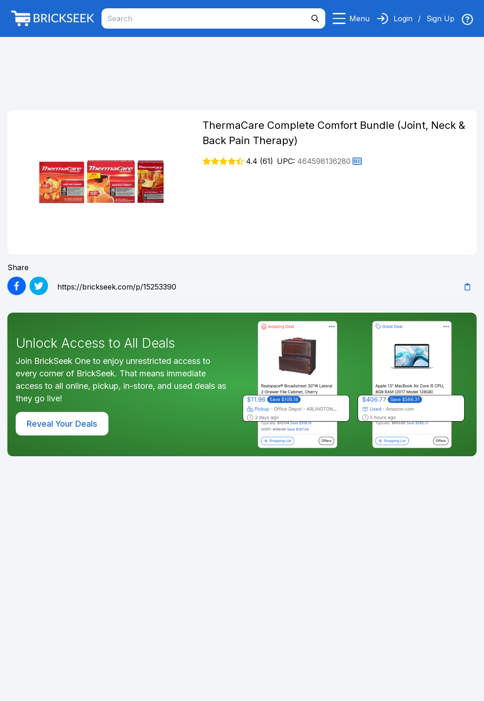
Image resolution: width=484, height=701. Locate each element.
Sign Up (440, 18)
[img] (467, 19)
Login (403, 18)
